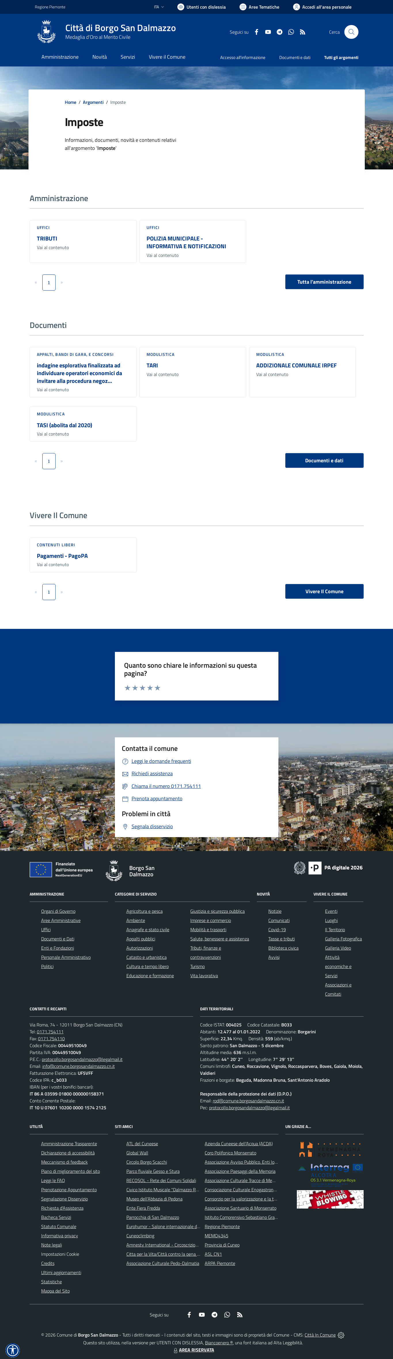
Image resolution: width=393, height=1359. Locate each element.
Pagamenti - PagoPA (62, 555)
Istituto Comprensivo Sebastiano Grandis (243, 1217)
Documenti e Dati (57, 938)
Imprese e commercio (210, 920)
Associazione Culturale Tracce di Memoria (244, 1180)
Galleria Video (338, 947)
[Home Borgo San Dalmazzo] (105, 32)
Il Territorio (335, 929)
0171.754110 (51, 1038)
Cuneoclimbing (140, 1235)
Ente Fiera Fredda (143, 1208)
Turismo (197, 966)
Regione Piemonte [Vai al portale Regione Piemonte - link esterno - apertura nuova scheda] (50, 7)
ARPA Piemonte (220, 1263)
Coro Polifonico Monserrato (230, 1152)
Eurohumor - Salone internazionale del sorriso (170, 1226)
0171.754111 (50, 1031)
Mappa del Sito (55, 1290)
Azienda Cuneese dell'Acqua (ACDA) (239, 1143)
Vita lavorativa (204, 975)
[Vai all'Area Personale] (322, 7)
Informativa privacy (59, 1235)
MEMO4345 (216, 1235)
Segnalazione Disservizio (64, 1198)
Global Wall (137, 1152)
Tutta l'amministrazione (324, 282)
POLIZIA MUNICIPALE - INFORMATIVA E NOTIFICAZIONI (186, 242)
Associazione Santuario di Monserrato (240, 1208)
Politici (47, 966)
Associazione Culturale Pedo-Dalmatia (162, 1263)
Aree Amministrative (61, 920)
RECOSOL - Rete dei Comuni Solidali (161, 1180)
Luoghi (331, 920)
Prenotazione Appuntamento (69, 1189)
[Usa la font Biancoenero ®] (201, 7)
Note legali (51, 1244)
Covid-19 (277, 929)
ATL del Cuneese (142, 1143)
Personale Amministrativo (66, 957)
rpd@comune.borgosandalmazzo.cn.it (248, 1100)
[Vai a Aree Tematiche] (259, 7)
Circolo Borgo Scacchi (146, 1161)
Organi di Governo (58, 911)
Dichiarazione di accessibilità (68, 1152)
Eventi (331, 911)
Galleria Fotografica (343, 938)
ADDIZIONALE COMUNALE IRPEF (296, 365)
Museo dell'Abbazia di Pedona (154, 1198)
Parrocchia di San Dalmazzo (152, 1217)
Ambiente (135, 920)
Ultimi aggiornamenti (61, 1272)
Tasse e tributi (281, 938)
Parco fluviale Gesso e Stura (153, 1171)
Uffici (43, 227)
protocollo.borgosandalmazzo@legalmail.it (82, 1059)
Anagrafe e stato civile (147, 929)
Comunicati (279, 920)
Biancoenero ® (219, 1342)
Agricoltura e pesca (144, 911)
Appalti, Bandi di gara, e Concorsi (75, 354)
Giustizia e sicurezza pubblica (217, 911)
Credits (47, 1263)
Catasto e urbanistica (146, 957)
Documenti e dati (324, 460)
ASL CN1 (213, 1254)
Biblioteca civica (283, 947)
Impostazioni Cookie (60, 1254)
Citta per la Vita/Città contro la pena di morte (169, 1254)
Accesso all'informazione (242, 57)
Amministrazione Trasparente (69, 1143)
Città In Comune (320, 1334)
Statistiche (51, 1281)
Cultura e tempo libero (147, 966)
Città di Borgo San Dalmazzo (120, 28)
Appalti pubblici (140, 938)
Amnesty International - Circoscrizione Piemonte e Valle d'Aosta (187, 1244)
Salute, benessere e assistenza (219, 938)
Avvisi (274, 957)
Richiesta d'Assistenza (62, 1208)
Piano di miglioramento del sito (70, 1171)
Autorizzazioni (139, 947)
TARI (152, 365)
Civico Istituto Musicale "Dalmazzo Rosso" (166, 1189)
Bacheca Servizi (56, 1217)
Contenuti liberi (56, 545)
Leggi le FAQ (53, 1180)
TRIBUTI (47, 238)
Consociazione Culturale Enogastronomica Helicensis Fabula (262, 1189)
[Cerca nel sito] (351, 32)
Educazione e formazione (150, 975)
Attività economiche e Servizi (338, 966)
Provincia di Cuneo (222, 1244)
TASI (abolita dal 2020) (64, 425)
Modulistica (160, 354)
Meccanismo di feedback (64, 1161)
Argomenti (93, 102)
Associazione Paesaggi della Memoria (240, 1171)
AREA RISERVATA (193, 1349)
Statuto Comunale (58, 1226)
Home (70, 102)
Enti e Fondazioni (57, 947)
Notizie (275, 911)
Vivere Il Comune (324, 591)
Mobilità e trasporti (208, 929)
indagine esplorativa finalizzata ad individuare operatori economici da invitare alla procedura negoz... (79, 373)
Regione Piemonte (222, 1226)
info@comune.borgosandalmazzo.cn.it (78, 1066)
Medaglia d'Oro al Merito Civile (97, 37)
